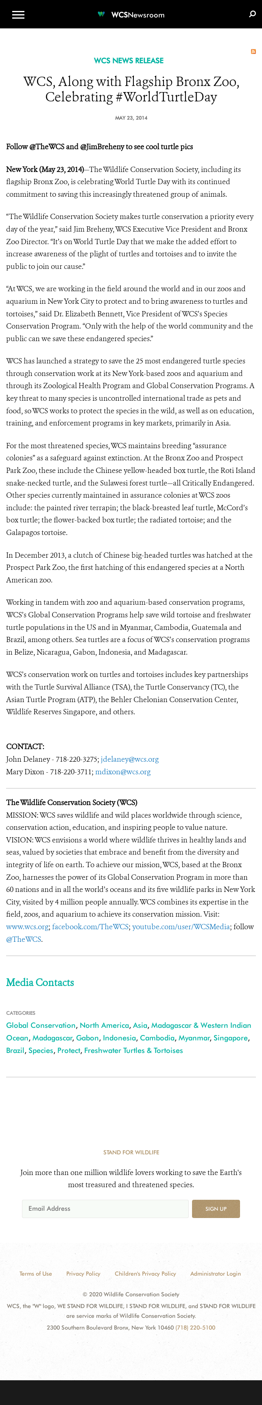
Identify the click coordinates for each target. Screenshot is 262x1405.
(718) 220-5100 (195, 1327)
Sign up (216, 1208)
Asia (140, 1025)
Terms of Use (36, 1273)
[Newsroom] (131, 10)
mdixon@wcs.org (123, 772)
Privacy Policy (83, 1273)
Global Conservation (41, 1025)
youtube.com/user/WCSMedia (181, 927)
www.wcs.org (27, 927)
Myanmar (194, 1037)
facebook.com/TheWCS (90, 927)
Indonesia (119, 1037)
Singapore (231, 1037)
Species (40, 1050)
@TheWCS (23, 939)
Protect (68, 1050)
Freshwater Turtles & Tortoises (133, 1050)
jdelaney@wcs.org (130, 759)
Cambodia (157, 1037)
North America (104, 1025)
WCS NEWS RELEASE (129, 60)
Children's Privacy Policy (145, 1273)
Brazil (15, 1050)
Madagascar (52, 1037)
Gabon (87, 1037)
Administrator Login (215, 1273)
